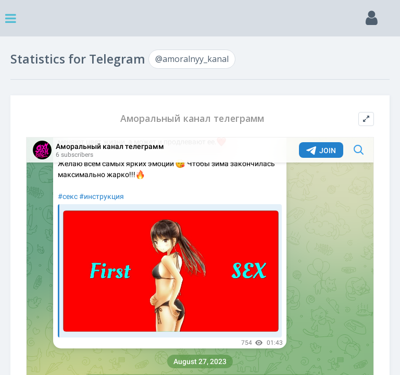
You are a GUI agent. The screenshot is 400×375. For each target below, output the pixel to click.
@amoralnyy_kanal (192, 59)
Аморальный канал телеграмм (192, 118)
